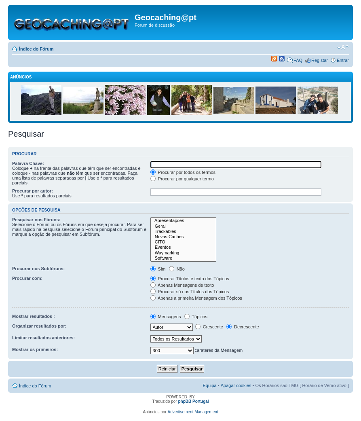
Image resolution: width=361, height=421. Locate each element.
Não (177, 269)
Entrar (343, 60)
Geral (183, 226)
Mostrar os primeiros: (35, 349)
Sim (158, 269)
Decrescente (242, 326)
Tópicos (195, 316)
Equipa (209, 385)
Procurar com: (27, 278)
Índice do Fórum (36, 49)
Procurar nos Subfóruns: (38, 268)
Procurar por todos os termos (183, 172)
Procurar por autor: (32, 190)
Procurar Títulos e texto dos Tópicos (189, 278)
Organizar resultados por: (39, 326)
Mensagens (165, 316)
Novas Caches (183, 236)
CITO (183, 242)
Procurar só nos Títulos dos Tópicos (189, 291)
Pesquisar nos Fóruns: (36, 219)
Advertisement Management (193, 412)
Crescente (209, 326)
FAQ (297, 60)
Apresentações (183, 220)
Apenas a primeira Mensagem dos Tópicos (196, 298)
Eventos (183, 247)
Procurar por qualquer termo (182, 178)
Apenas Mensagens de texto (182, 285)
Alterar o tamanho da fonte (343, 47)
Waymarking (183, 253)
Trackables (183, 231)
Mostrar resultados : (33, 316)
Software (183, 258)
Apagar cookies (236, 385)
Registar (319, 60)
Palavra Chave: (28, 163)
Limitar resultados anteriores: (43, 337)
